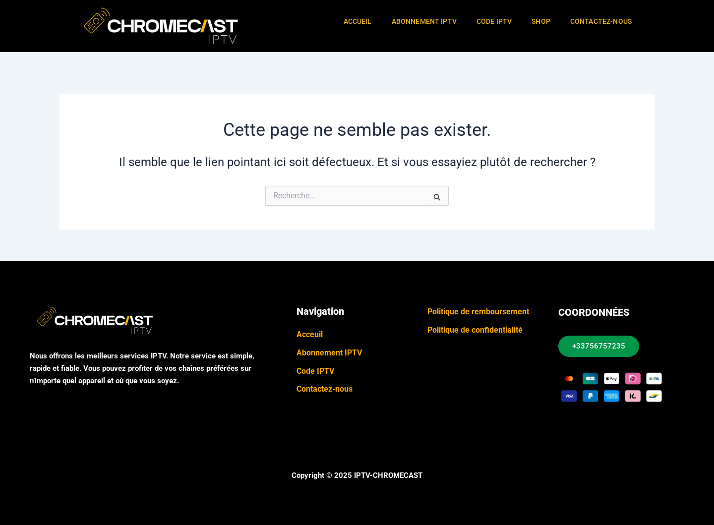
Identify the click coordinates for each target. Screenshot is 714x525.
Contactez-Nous (601, 21)
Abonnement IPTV (424, 21)
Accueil (358, 21)
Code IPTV (494, 21)
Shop (541, 21)
